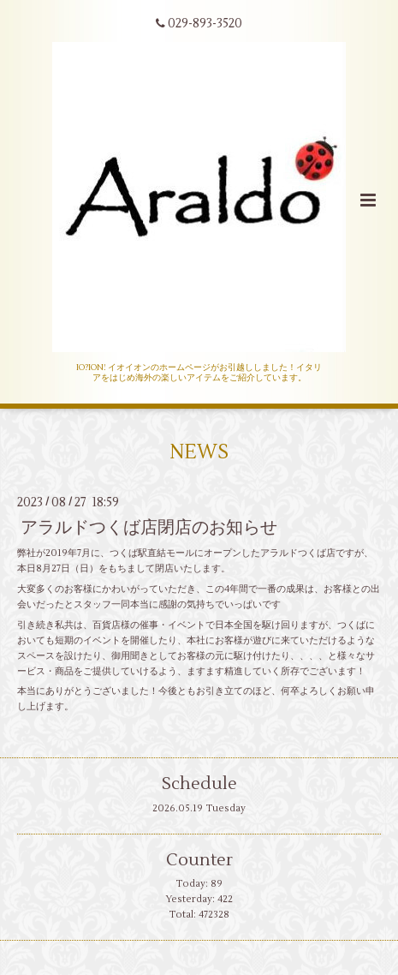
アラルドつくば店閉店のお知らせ (149, 527)
